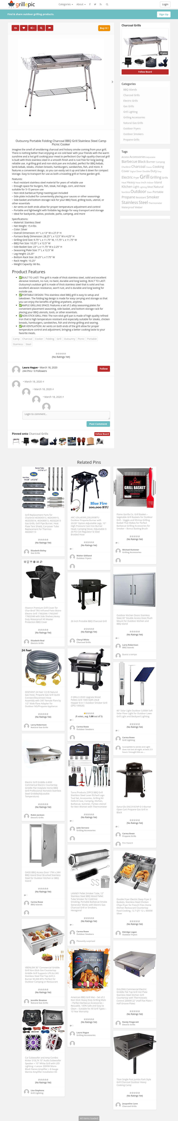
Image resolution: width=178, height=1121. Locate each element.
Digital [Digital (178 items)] (133, 171)
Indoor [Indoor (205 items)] (150, 182)
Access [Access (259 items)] (125, 157)
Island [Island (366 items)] (158, 182)
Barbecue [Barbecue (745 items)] (129, 161)
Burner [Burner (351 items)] (150, 162)
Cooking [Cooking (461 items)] (158, 166)
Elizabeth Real (37, 640)
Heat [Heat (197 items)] (124, 182)
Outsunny (69, 338)
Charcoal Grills (38, 434)
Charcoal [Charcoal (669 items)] (138, 166)
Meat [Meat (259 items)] (150, 186)
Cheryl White (83, 639)
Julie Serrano (83, 827)
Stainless (18, 344)
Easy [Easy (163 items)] (159, 171)
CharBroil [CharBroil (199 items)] (126, 167)
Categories (66, 4)
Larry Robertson (130, 645)
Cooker (39, 338)
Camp (16, 338)
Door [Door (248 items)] (139, 171)
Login (165, 4)
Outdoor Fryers (132, 128)
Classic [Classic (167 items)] (149, 167)
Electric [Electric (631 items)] (127, 177)
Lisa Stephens (37, 1090)
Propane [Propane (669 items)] (128, 197)
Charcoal (27, 338)
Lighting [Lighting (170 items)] (143, 187)
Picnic (81, 338)
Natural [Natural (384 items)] (158, 187)
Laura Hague (83, 1032)
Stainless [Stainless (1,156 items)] (130, 202)
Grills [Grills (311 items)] (165, 177)
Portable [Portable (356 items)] (157, 192)
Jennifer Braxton (39, 1000)
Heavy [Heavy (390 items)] (131, 182)
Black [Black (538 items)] (142, 161)
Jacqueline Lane (130, 1103)
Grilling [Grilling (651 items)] (155, 177)
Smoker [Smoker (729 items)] (153, 197)
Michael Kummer (130, 549)
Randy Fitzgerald (130, 1022)
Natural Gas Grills (133, 123)
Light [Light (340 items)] (136, 187)
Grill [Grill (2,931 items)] (145, 176)
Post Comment (98, 424)
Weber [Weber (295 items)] (138, 207)
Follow (104, 368)
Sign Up (163, 14)
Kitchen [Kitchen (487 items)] (127, 186)
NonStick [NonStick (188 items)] (126, 192)
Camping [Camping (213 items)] (160, 161)
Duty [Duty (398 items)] (154, 171)
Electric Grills (130, 100)
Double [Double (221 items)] (146, 171)
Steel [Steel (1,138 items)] (143, 202)
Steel (28, 344)
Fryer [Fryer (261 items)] (136, 177)
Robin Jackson (37, 815)
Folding (50, 338)
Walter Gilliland (84, 555)
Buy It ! (104, 28)
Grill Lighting (130, 111)
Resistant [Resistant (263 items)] (141, 197)
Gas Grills (128, 106)
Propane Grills (131, 139)
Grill (59, 338)
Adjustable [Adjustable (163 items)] (150, 157)
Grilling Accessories (134, 117)
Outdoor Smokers (133, 134)
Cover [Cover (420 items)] (125, 171)
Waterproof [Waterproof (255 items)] (128, 207)
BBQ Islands (130, 89)
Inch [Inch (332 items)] (143, 182)
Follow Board (102, 433)
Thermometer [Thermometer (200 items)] (155, 203)
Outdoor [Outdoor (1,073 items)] (138, 191)
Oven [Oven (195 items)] (149, 192)
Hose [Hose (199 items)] (138, 182)
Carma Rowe (83, 726)
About (81, 4)
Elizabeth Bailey (38, 550)
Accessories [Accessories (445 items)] (138, 157)
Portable (92, 338)
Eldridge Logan (129, 932)
